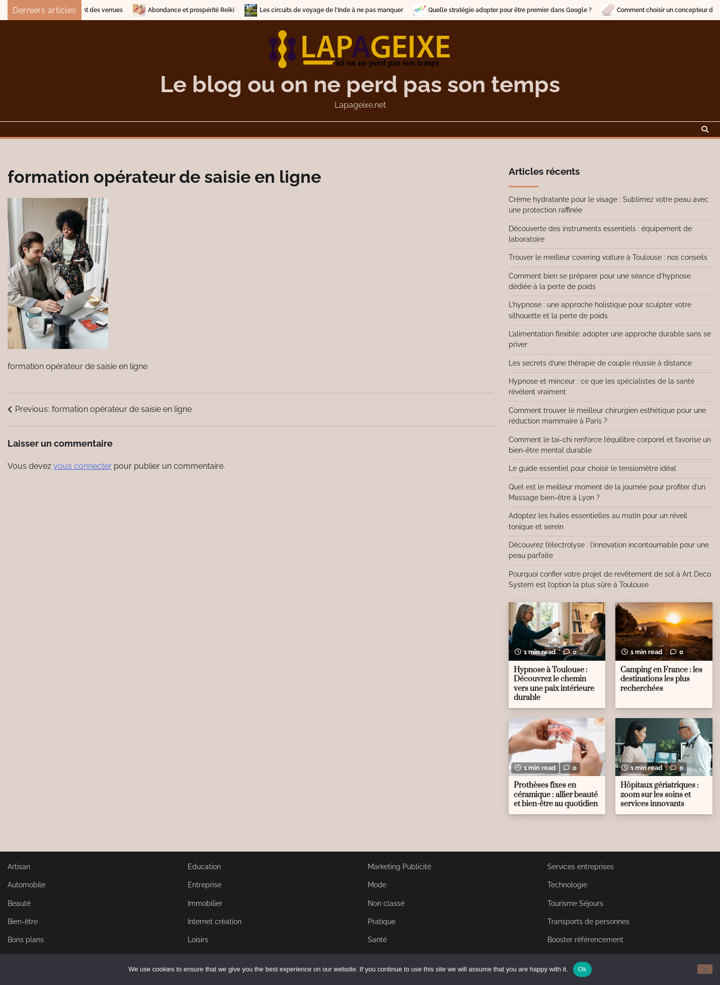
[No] (704, 969)
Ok (582, 969)
